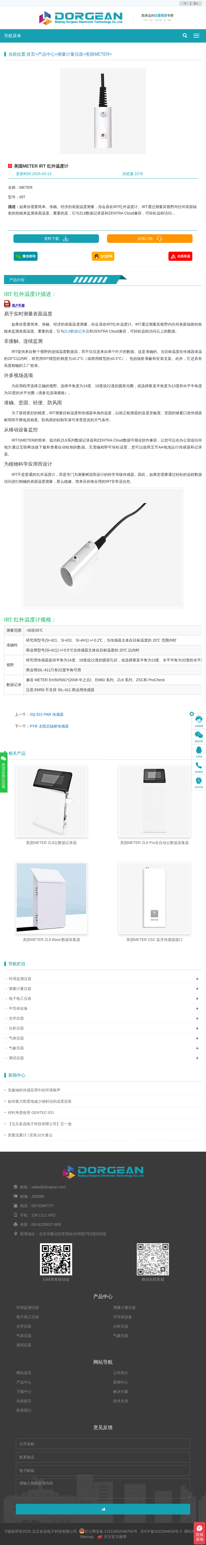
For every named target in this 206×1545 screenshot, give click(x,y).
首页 (31, 54)
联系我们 (23, 1410)
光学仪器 (16, 1018)
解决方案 (120, 1391)
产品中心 (46, 54)
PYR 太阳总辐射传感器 (49, 726)
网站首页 (23, 1373)
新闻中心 (120, 1382)
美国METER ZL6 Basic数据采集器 (51, 939)
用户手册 (14, 305)
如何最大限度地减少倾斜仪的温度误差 (40, 1101)
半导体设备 (18, 1008)
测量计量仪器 (70, 54)
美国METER (97, 54)
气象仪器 (16, 1048)
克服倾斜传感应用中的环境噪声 (34, 1090)
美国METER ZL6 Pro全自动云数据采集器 (154, 843)
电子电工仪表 (20, 998)
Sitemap (86, 1537)
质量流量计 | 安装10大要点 (30, 1135)
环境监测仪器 (20, 979)
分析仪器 (16, 1028)
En (196, 3)
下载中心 (23, 1391)
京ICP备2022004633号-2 (161, 1531)
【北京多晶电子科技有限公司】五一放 (40, 1124)
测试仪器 (16, 1058)
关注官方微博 (111, 1537)
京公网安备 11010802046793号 (108, 1531)
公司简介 (120, 1373)
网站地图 (191, 1531)
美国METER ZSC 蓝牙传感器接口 (154, 939)
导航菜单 (12, 35)
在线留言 (23, 1401)
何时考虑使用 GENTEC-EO (31, 1112)
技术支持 (120, 1401)
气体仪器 (16, 1038)
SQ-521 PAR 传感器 (47, 714)
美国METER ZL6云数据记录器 (51, 843)
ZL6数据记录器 (76, 331)
